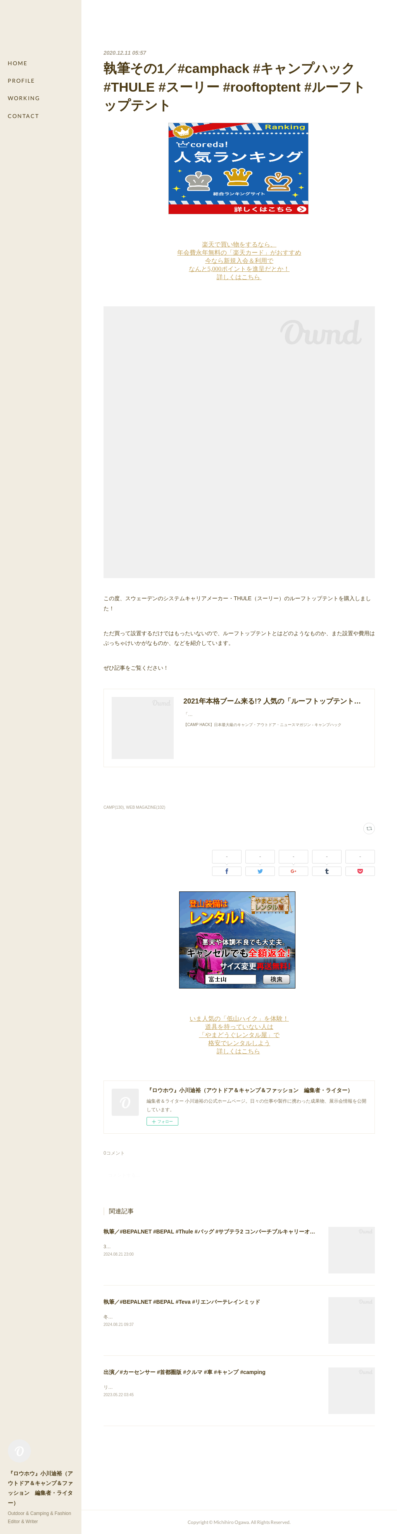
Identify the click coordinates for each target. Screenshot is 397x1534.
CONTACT (23, 116)
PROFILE (21, 80)
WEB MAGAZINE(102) (145, 807)
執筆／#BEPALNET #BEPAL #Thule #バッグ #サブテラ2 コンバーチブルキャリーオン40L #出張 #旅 (227, 1231)
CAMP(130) (114, 807)
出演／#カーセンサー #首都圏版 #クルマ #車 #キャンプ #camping (185, 1372)
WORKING (24, 98)
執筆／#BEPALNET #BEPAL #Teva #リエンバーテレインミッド (182, 1302)
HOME (18, 63)
